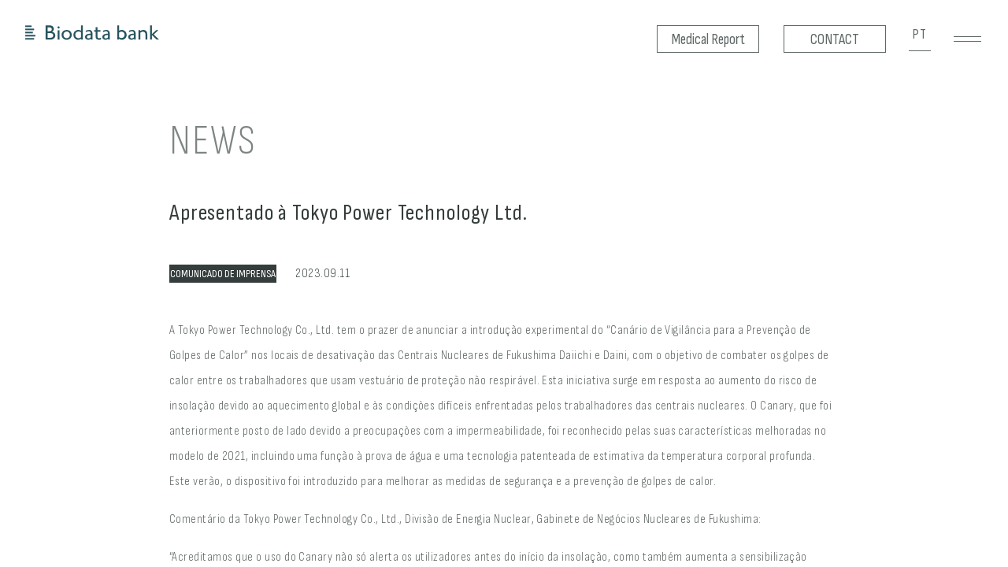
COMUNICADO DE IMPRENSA (223, 273)
